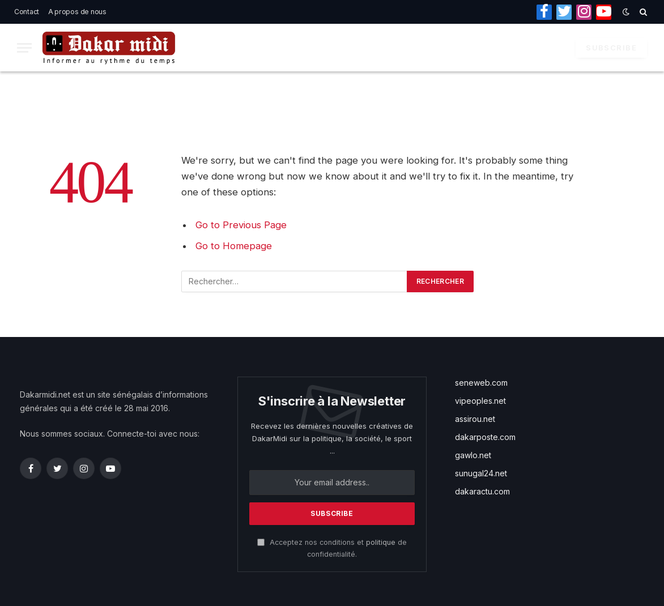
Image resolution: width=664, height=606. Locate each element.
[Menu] (24, 48)
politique (380, 542)
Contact (26, 11)
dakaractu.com (482, 491)
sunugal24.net (481, 473)
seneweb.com (481, 382)
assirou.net (475, 419)
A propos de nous (77, 11)
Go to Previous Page (241, 225)
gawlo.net (473, 455)
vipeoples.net (480, 401)
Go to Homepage (233, 245)
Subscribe (611, 47)
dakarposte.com (485, 437)
